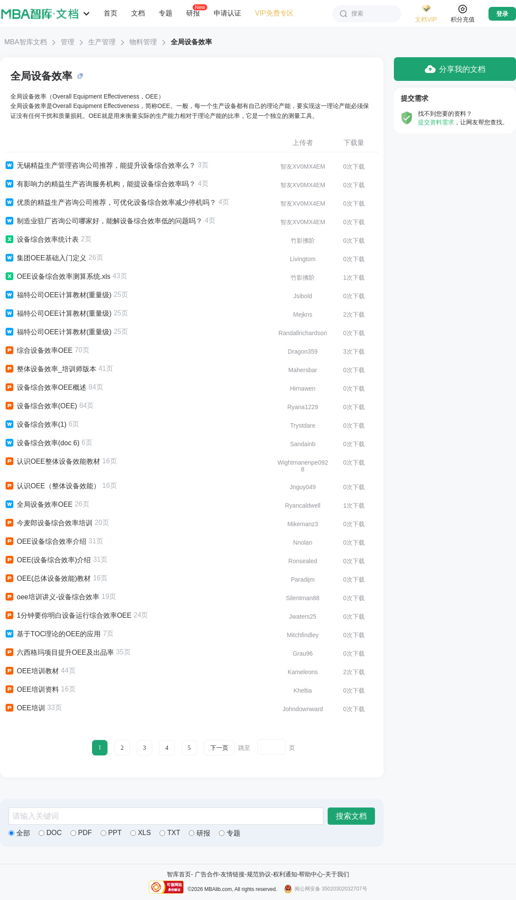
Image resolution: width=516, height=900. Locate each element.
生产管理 (102, 42)
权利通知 (285, 874)
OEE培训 (24, 708)
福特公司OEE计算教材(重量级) (57, 295)
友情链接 (233, 874)
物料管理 (143, 42)
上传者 (302, 142)
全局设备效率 (191, 42)
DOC (50, 832)
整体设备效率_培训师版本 (50, 369)
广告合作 (207, 874)
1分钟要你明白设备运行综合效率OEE (68, 615)
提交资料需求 (436, 122)
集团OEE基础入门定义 (45, 258)
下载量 (354, 142)
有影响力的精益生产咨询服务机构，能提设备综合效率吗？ (100, 184)
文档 (138, 13)
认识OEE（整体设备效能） (52, 486)
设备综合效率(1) (35, 424)
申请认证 (227, 13)
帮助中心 (311, 874)
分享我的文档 (455, 69)
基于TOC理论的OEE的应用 (52, 634)
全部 (19, 833)
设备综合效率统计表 (41, 239)
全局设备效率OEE (38, 504)
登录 (502, 13)
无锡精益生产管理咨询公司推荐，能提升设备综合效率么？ (100, 165)
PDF (81, 832)
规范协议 (259, 874)
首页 (110, 13)
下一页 (219, 748)
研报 (193, 13)
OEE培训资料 (31, 689)
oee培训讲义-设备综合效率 (51, 597)
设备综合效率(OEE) (40, 406)
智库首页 (179, 874)
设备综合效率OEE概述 (45, 387)
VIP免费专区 (274, 13)
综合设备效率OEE (38, 350)
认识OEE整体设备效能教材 (52, 461)
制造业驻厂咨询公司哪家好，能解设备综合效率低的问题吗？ (103, 221)
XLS (140, 832)
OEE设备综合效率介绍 (45, 541)
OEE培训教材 (31, 671)
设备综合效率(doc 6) (42, 443)
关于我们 (337, 874)
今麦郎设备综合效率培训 (48, 523)
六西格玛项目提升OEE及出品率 (59, 652)
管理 (67, 42)
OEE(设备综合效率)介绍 (47, 560)
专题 (165, 13)
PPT (111, 832)
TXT (170, 832)
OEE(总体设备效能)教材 (47, 578)
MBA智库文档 (25, 42)
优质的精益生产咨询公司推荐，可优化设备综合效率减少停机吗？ (110, 202)
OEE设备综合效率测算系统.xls (57, 276)
